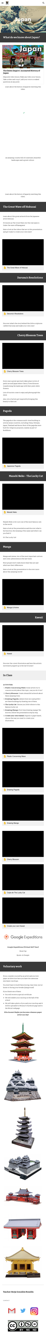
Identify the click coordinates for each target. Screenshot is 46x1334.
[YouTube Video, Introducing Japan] (23, 143)
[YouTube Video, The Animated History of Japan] (23, 180)
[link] (23, 254)
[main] (23, 19)
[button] (2, 3)
